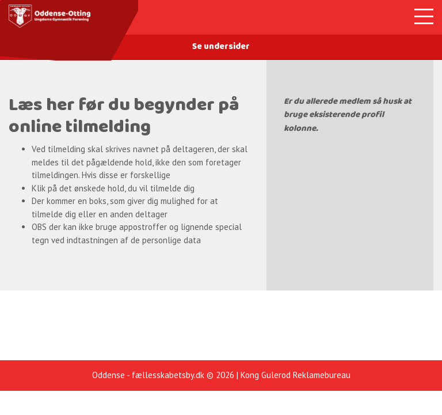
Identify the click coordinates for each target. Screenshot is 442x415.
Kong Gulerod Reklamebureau (295, 374)
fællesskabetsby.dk (168, 374)
